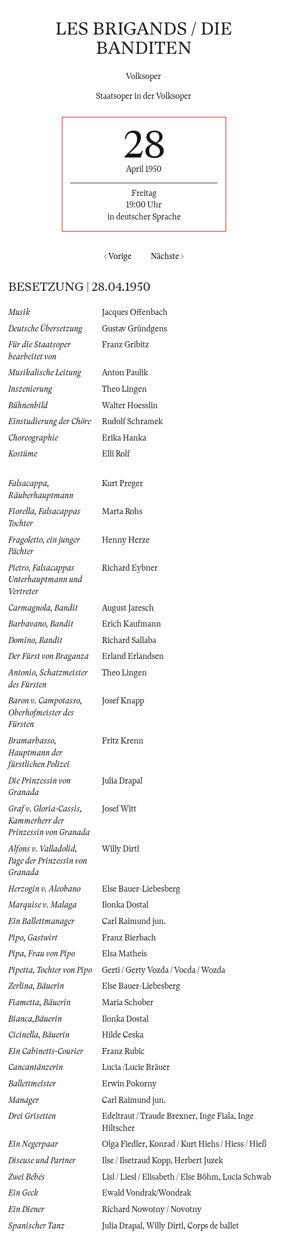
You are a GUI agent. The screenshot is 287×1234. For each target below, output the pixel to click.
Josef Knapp (123, 700)
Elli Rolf (116, 453)
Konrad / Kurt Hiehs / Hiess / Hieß (207, 1144)
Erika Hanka (124, 437)
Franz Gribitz (125, 344)
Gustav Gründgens (134, 328)
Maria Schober (127, 1002)
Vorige (117, 256)
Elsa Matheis (124, 953)
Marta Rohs (122, 511)
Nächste (167, 256)
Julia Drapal (122, 780)
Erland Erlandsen (133, 656)
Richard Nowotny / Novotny (152, 1209)
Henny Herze (126, 540)
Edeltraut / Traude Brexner (149, 1116)
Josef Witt (119, 808)
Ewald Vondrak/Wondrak (146, 1192)
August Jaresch (128, 608)
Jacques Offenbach (135, 312)
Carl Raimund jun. (134, 921)
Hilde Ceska (123, 1034)
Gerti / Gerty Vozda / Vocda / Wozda (163, 970)
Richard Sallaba (129, 640)
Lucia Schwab (246, 1177)
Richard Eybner (130, 568)
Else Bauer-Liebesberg (141, 888)
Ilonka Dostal (125, 904)
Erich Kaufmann (131, 623)
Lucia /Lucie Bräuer (136, 1067)
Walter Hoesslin (130, 405)
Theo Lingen (124, 389)
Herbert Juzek (198, 1160)
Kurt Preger (122, 483)
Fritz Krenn (123, 740)
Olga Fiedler (123, 1144)
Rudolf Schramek (132, 421)
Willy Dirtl (120, 848)
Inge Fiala (216, 1116)
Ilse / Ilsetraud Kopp (136, 1160)
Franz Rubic (123, 1051)
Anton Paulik (125, 372)
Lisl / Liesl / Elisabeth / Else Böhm (160, 1177)
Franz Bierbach (129, 937)
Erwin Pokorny (129, 1083)
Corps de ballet (213, 1225)
